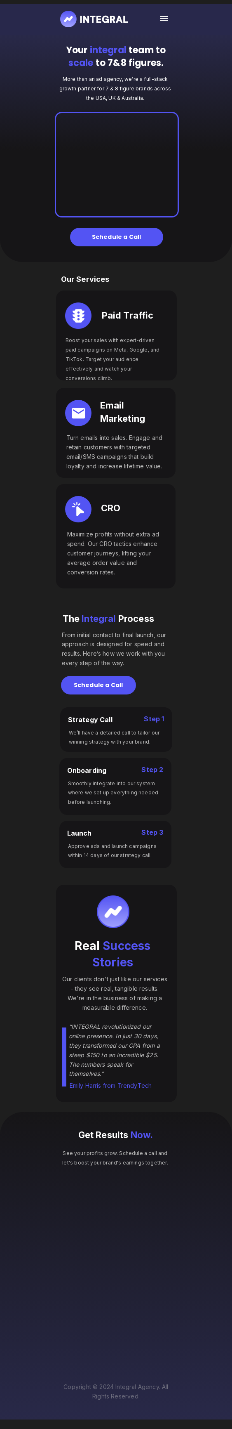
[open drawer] (164, 19)
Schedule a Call (116, 237)
